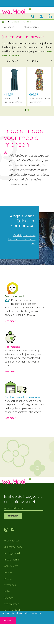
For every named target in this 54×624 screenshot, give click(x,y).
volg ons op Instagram (7, 530)
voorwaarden (11, 604)
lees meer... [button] (37, 613)
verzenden (10, 584)
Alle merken (30, 27)
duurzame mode (13, 546)
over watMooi (11, 540)
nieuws (8, 572)
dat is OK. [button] (8, 621)
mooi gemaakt (12, 553)
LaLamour (15, 22)
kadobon (9, 597)
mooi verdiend (12, 610)
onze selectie (11, 565)
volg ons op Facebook (14, 530)
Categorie (9, 27)
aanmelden (13, 515)
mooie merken (12, 559)
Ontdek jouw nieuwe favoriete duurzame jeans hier (21, 239)
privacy (8, 578)
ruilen (7, 591)
